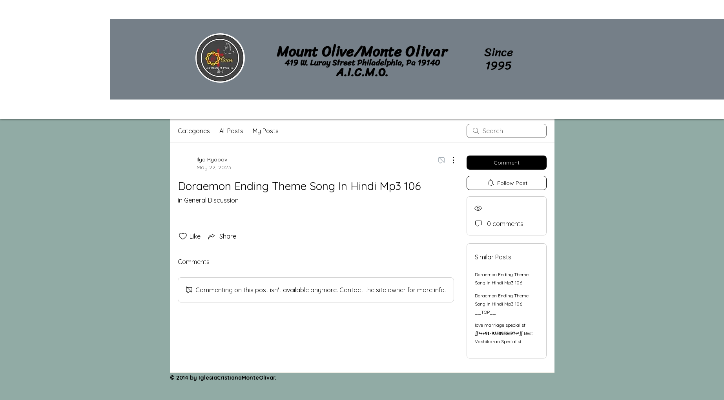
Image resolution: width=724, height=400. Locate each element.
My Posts (266, 131)
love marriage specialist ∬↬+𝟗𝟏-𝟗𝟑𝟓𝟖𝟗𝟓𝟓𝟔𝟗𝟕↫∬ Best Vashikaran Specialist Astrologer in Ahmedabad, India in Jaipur (504, 341)
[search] (507, 131)
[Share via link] (221, 236)
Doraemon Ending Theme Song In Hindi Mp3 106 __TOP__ (502, 304)
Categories (194, 131)
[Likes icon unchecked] (183, 236)
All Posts (231, 131)
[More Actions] (449, 160)
